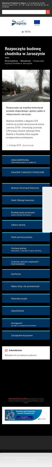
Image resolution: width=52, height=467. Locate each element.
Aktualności (26, 61)
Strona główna (11, 61)
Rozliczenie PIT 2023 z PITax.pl (18, 398)
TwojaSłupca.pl (31, 460)
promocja (29, 145)
